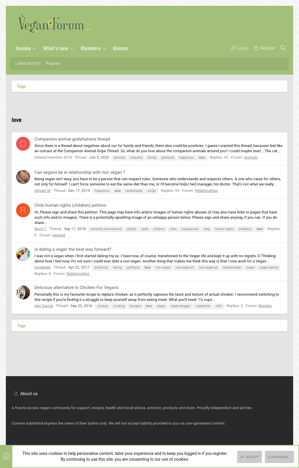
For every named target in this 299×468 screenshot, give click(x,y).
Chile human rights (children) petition (70, 205)
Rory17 (40, 229)
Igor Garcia (43, 306)
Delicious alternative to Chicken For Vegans (76, 287)
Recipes (265, 306)
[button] (35, 48)
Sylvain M (42, 190)
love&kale (42, 267)
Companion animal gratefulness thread (72, 139)
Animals (251, 157)
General (58, 235)
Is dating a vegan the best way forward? (72, 249)
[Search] (283, 48)
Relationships (206, 190)
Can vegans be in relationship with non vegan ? (79, 172)
